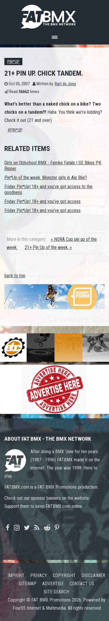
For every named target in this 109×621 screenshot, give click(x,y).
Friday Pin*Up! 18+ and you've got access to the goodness (48, 189)
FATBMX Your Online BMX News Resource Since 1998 (55, 15)
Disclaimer (93, 575)
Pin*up (13, 61)
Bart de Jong (65, 83)
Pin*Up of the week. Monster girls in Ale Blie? (45, 177)
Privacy (38, 575)
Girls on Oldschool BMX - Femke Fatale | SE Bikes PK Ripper (52, 165)
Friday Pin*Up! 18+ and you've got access (42, 201)
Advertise (53, 583)
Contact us (81, 583)
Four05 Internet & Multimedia (39, 608)
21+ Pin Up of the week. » (48, 247)
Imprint (16, 575)
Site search (56, 592)
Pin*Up (16, 130)
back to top (14, 275)
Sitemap (27, 583)
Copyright (64, 575)
